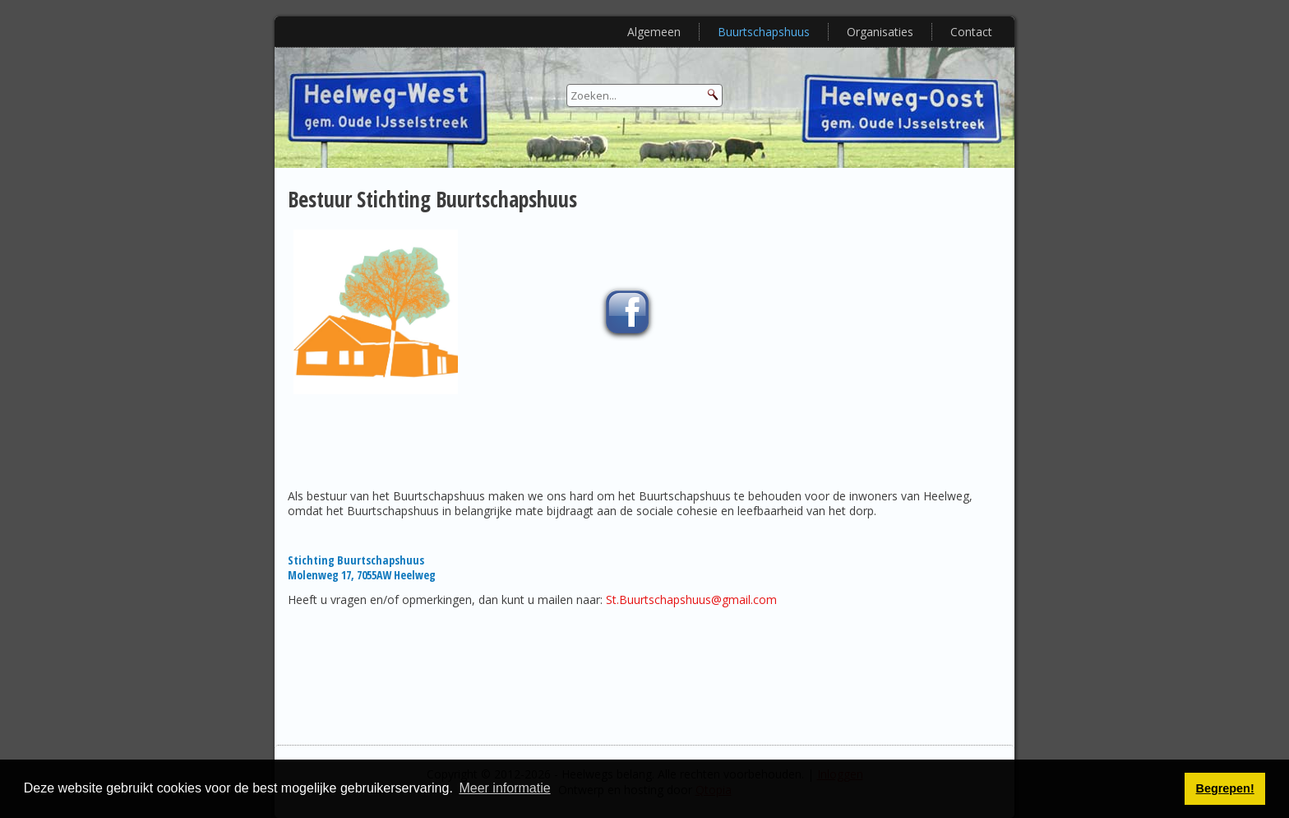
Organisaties (880, 32)
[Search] (644, 95)
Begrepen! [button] (1225, 788)
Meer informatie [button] (504, 788)
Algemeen (654, 32)
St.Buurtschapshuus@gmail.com (691, 599)
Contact (971, 32)
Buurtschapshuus (764, 32)
